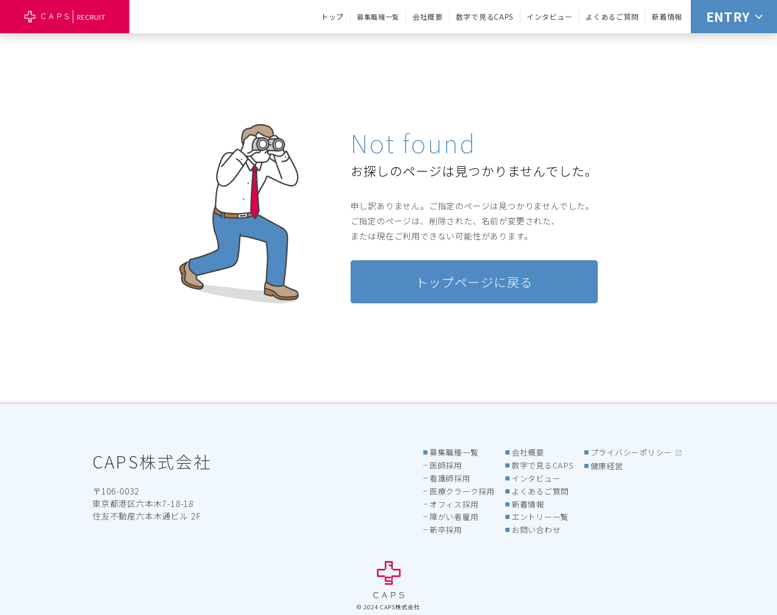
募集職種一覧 (378, 17)
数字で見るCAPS (485, 16)
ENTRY (734, 16)
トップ (332, 16)
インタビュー (549, 16)
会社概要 (427, 16)
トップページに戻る (474, 282)
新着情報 (667, 16)
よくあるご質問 (612, 16)
